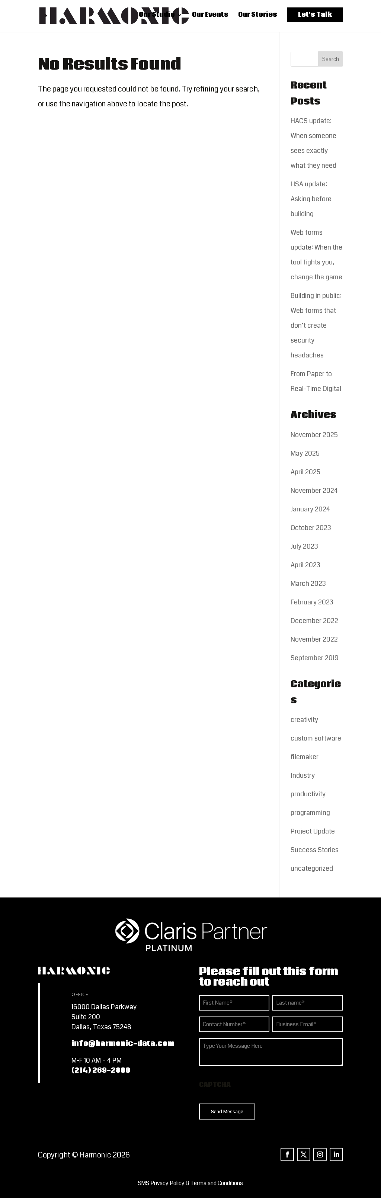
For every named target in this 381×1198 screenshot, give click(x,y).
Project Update (313, 831)
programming (310, 813)
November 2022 (314, 639)
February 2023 (312, 602)
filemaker (304, 757)
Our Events (210, 17)
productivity (308, 794)
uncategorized (312, 868)
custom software (316, 738)
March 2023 (308, 583)
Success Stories (315, 850)
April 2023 (305, 565)
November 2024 (314, 490)
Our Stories (257, 17)
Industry (303, 775)
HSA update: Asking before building (311, 199)
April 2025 (305, 472)
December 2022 (314, 621)
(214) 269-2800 (100, 1070)
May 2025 (305, 453)
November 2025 (314, 435)
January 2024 (310, 509)
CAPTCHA (215, 1084)
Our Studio (157, 17)
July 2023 (304, 546)
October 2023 (311, 528)
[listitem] (190, 1183)
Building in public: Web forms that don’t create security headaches (316, 325)
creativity (304, 720)
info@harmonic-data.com (123, 1043)
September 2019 (315, 658)
